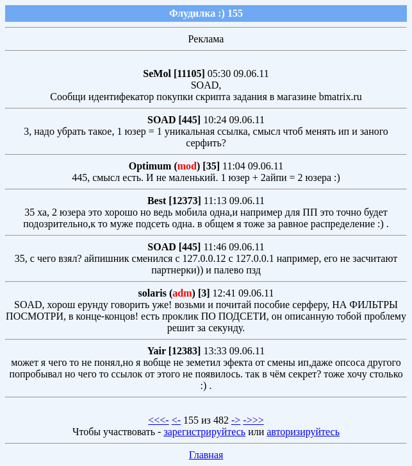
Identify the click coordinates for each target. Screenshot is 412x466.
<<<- (158, 420)
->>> (253, 420)
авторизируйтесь (303, 431)
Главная (206, 454)
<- (176, 420)
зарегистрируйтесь (204, 431)
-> (235, 420)
